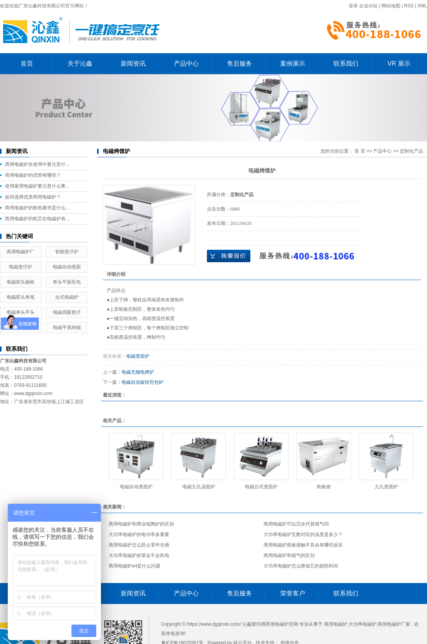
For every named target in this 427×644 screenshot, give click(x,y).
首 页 (359, 151)
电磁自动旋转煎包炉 (142, 382)
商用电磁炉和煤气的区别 (289, 555)
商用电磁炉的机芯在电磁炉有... (37, 218)
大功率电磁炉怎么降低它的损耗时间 (301, 566)
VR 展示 (398, 63)
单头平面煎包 (67, 282)
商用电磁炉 (335, 624)
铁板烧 (324, 486)
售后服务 (239, 63)
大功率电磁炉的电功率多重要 (139, 534)
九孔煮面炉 (386, 486)
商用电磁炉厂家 (394, 624)
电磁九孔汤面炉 (198, 486)
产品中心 (186, 63)
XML (422, 6)
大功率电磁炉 (363, 624)
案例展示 (292, 63)
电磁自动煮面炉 (136, 486)
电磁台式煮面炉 (261, 486)
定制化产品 (411, 151)
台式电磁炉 (66, 297)
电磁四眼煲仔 (67, 312)
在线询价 (228, 256)
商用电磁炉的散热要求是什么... (37, 208)
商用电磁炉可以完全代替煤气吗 (296, 524)
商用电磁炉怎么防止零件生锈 (139, 545)
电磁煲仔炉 (20, 267)
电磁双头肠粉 (21, 282)
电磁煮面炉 (137, 356)
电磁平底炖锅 (67, 327)
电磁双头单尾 (21, 297)
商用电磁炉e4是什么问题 (134, 566)
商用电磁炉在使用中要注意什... (37, 164)
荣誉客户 (292, 593)
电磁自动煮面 (67, 267)
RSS (409, 6)
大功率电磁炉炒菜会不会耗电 (139, 555)
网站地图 (391, 6)
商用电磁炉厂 (21, 251)
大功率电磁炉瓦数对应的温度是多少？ (303, 534)
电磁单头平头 (21, 312)
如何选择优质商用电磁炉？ (33, 197)
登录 (353, 6)
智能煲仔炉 (66, 251)
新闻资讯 (133, 63)
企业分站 (368, 6)
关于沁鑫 (80, 63)
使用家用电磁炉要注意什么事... (37, 186)
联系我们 (345, 63)
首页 (27, 63)
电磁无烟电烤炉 (138, 372)
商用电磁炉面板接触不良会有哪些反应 (303, 545)
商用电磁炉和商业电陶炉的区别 (141, 524)
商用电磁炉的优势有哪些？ (33, 175)
